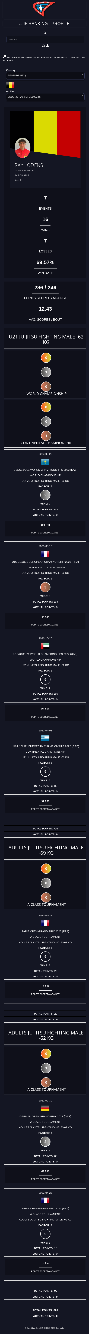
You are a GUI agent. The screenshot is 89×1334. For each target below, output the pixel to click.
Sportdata (60, 1328)
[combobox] (45, 76)
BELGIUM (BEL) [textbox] (17, 75)
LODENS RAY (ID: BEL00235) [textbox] (24, 96)
